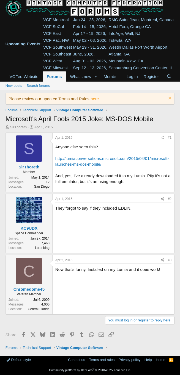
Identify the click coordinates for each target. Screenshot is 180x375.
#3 (169, 260)
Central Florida (39, 309)
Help (148, 360)
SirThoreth (18, 127)
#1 (169, 138)
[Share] (162, 138)
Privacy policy (129, 360)
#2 (169, 199)
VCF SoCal (53, 26)
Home (160, 360)
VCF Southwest (57, 47)
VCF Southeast (57, 54)
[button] (96, 76)
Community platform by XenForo (90, 370)
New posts (14, 86)
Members (112, 76)
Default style (19, 360)
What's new (80, 76)
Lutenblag (42, 248)
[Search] (169, 76)
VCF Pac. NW (56, 40)
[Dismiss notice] (169, 99)
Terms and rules (101, 360)
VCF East (52, 33)
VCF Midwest (55, 67)
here (95, 98)
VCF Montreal (56, 19)
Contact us (76, 360)
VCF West (52, 61)
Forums (54, 76)
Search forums (38, 86)
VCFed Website (24, 76)
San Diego (42, 186)
